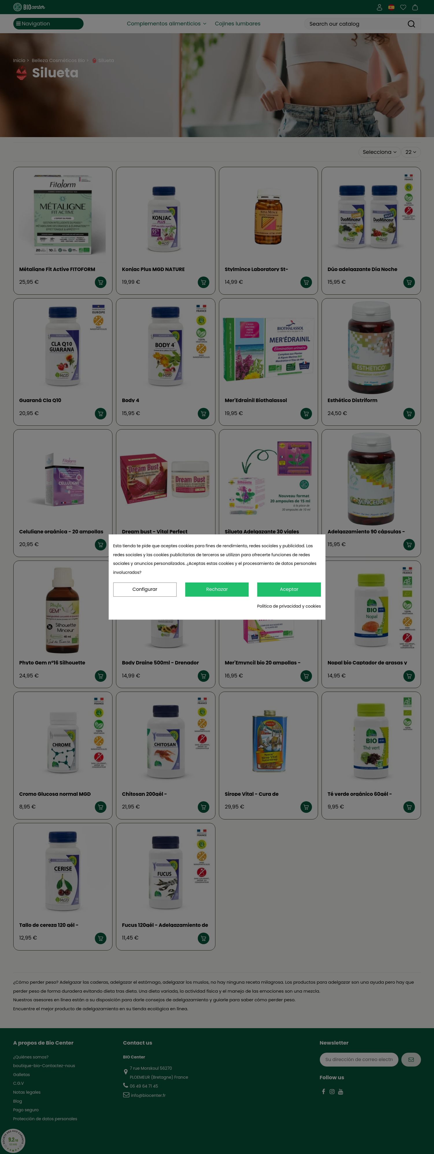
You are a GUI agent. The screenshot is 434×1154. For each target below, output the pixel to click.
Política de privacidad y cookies (289, 606)
